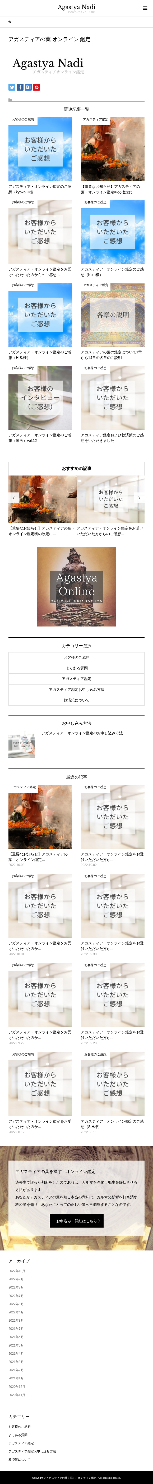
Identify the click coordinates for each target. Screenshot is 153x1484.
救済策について (77, 700)
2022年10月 (16, 1271)
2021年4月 (16, 1354)
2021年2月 (16, 1370)
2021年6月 (16, 1337)
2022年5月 (16, 1304)
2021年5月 (16, 1345)
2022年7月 (16, 1296)
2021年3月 (16, 1362)
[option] (42, 506)
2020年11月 (16, 1395)
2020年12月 (16, 1387)
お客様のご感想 (77, 657)
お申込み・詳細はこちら (76, 1221)
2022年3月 (16, 1320)
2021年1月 (16, 1378)
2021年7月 (16, 1329)
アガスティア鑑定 (76, 679)
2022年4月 (16, 1312)
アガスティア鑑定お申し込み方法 (76, 689)
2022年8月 (16, 1287)
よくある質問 (77, 668)
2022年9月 (16, 1279)
